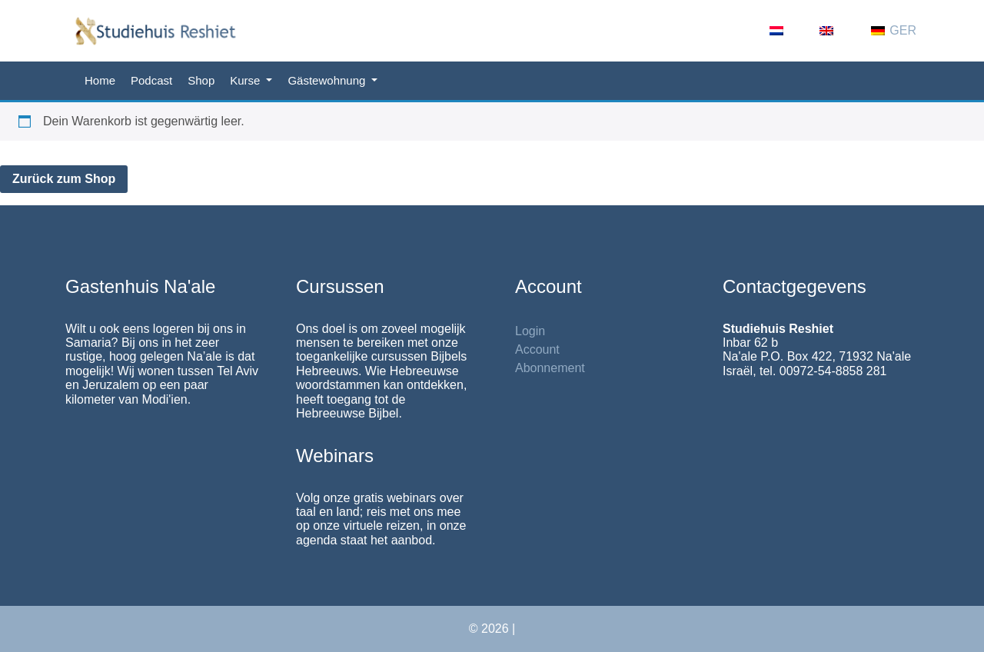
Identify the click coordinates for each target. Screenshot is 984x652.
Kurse (246, 80)
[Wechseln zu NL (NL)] (787, 31)
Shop (201, 80)
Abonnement (550, 367)
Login (530, 331)
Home (100, 80)
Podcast (151, 80)
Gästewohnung (328, 80)
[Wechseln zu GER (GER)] (893, 31)
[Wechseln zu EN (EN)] (837, 31)
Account (537, 349)
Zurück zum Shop (63, 178)
